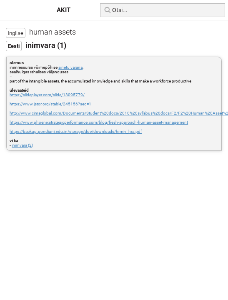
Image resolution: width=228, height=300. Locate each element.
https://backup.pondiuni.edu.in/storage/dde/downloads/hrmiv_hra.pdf (76, 131)
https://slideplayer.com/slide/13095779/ (47, 94)
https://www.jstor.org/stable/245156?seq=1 (50, 104)
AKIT (63, 10)
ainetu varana (70, 67)
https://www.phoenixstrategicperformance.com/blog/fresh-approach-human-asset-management (99, 122)
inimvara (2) (22, 145)
